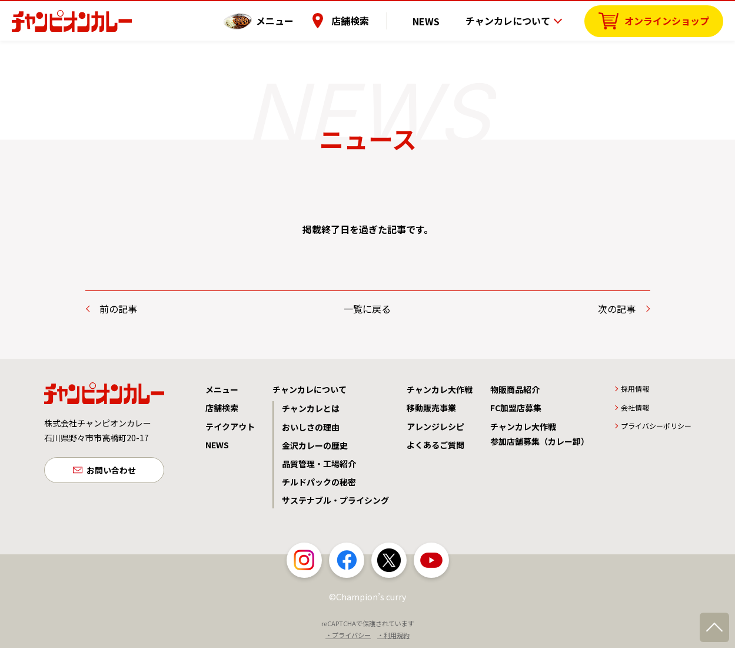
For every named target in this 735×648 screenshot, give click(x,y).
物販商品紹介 (515, 389)
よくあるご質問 (435, 445)
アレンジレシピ (435, 426)
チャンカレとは (311, 408)
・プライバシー (348, 635)
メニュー (291, 21)
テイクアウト (230, 426)
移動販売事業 (431, 408)
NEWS (434, 21)
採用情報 (635, 388)
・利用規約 (393, 635)
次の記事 (617, 309)
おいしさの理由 (311, 427)
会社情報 (635, 407)
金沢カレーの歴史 (315, 445)
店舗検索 (366, 21)
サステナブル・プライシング (335, 500)
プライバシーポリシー (656, 426)
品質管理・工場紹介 (319, 464)
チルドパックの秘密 (319, 482)
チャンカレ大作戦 (440, 389)
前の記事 (118, 309)
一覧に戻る (367, 309)
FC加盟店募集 (515, 408)
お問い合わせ (111, 471)
